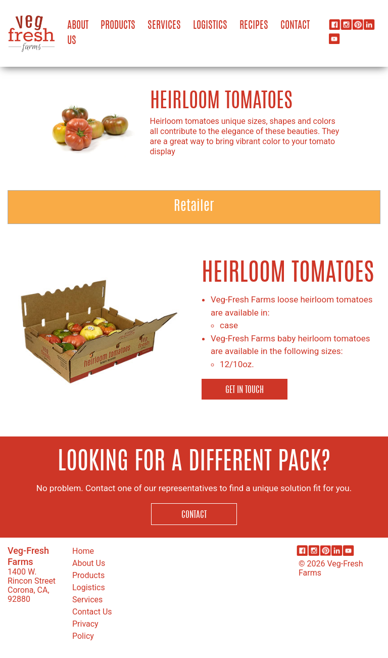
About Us (77, 33)
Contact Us (92, 612)
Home (83, 551)
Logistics (210, 26)
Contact (295, 26)
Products (118, 26)
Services (164, 26)
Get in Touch (244, 390)
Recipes (253, 26)
